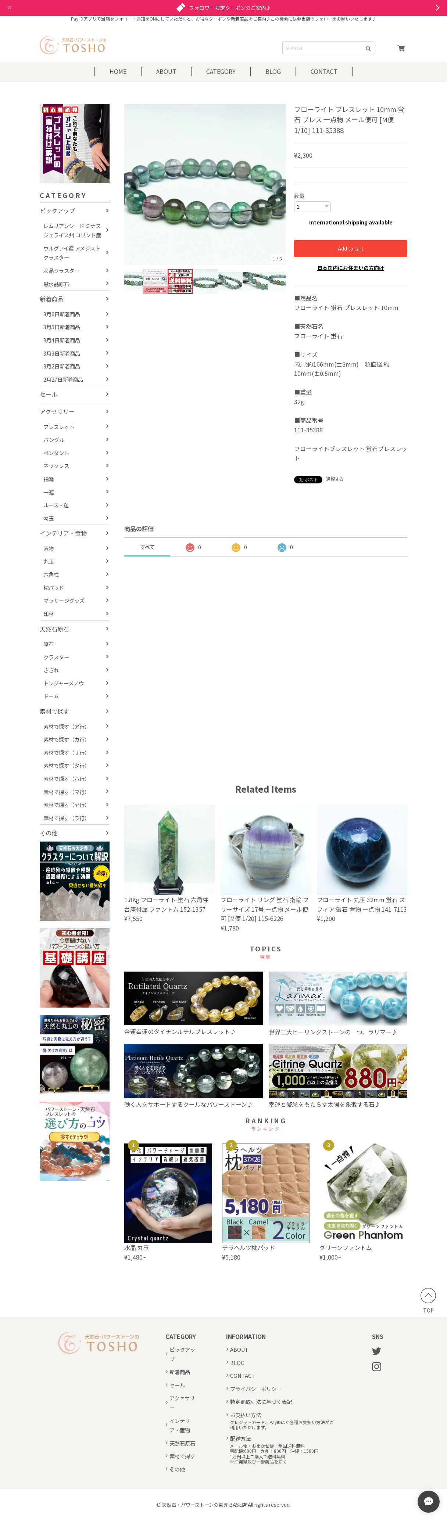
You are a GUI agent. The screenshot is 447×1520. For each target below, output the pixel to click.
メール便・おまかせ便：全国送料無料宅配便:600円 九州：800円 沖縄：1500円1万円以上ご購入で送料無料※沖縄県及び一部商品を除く (274, 1453)
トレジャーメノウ (63, 683)
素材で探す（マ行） (66, 792)
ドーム (51, 696)
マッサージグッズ (64, 600)
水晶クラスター (61, 270)
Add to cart (351, 248)
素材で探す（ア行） (66, 726)
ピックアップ (57, 210)
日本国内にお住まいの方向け (350, 267)
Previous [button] (128, 184)
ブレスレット (58, 427)
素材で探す (54, 711)
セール (48, 394)
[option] (205, 184)
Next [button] (282, 184)
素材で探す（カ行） (66, 739)
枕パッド (53, 587)
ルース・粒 (56, 505)
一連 (48, 492)
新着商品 (51, 298)
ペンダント (56, 453)
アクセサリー (57, 411)
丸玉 (48, 561)
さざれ (51, 670)
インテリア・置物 (63, 533)
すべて (147, 546)
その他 (48, 832)
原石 (48, 644)
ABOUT (166, 71)
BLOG (273, 71)
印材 (48, 613)
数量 (299, 195)
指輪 (48, 479)
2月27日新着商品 (63, 379)
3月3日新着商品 (61, 353)
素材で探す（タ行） (66, 765)
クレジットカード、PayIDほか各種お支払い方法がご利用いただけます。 (282, 1424)
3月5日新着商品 (61, 327)
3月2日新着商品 (61, 366)
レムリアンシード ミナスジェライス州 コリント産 (72, 230)
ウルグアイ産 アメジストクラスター (71, 253)
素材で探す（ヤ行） (66, 804)
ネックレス (56, 465)
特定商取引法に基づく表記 (261, 1401)
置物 (48, 548)
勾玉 (48, 518)
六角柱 (51, 574)
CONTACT (324, 71)
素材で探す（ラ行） (66, 818)
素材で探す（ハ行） (66, 778)
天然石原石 (54, 628)
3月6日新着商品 (61, 314)
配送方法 (240, 1438)
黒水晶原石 (56, 284)
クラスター (56, 657)
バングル (53, 439)
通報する (335, 478)
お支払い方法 (245, 1414)
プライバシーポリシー (256, 1388)
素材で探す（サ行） (66, 752)
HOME (118, 71)
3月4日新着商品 (61, 340)
